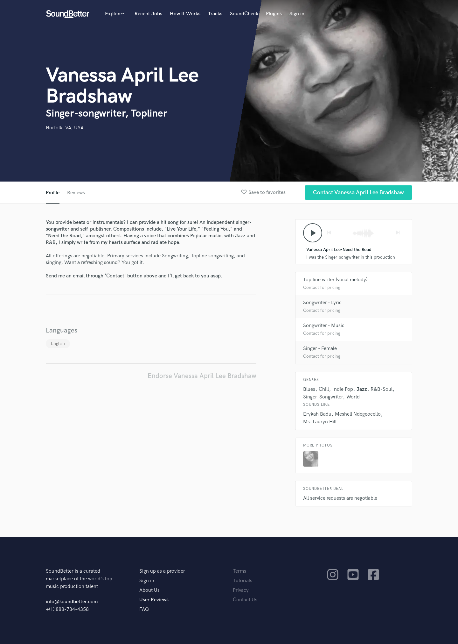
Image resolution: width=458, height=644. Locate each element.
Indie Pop (342, 389)
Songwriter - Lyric (322, 303)
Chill (324, 389)
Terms (239, 571)
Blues (309, 389)
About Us (149, 590)
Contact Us (245, 600)
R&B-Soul (381, 389)
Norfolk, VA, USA (65, 128)
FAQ (144, 609)
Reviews (76, 193)
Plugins (274, 14)
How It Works (185, 14)
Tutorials (242, 581)
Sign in (296, 14)
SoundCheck (244, 14)
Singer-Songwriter (323, 397)
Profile (52, 193)
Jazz (362, 389)
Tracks (215, 14)
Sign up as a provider (162, 571)
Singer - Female (320, 349)
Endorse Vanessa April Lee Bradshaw (202, 376)
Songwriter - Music (323, 326)
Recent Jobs (148, 14)
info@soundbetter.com (72, 602)
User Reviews (154, 600)
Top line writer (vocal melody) (335, 280)
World (353, 397)
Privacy (241, 590)
